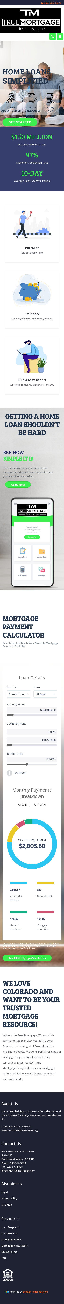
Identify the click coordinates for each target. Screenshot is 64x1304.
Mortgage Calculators (14, 1245)
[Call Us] (52, 36)
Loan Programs (10, 1227)
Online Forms (9, 1251)
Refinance (32, 314)
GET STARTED (19, 122)
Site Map (6, 1204)
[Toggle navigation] (60, 36)
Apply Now (18, 484)
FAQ (3, 1258)
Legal (4, 1192)
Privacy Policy (9, 1198)
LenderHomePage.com (35, 1291)
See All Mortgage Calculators (27, 958)
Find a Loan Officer (32, 380)
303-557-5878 (51, 2)
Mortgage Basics (11, 1239)
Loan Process (9, 1233)
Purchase (32, 248)
